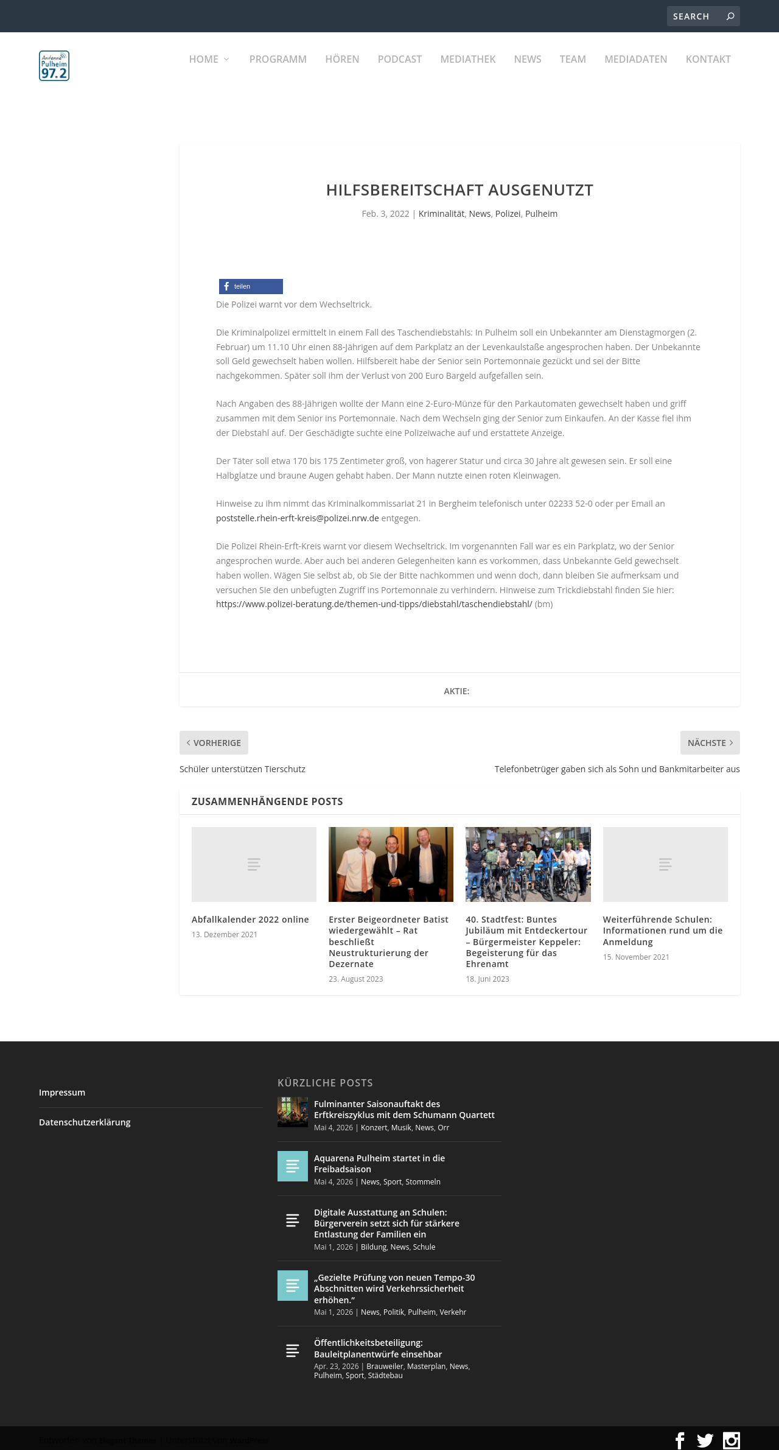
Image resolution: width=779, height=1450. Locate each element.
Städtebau (385, 1370)
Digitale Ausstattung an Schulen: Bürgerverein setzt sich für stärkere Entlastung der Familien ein (386, 1217)
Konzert (374, 1122)
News (527, 73)
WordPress (249, 1435)
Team (573, 73)
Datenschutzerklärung (84, 1116)
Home (203, 73)
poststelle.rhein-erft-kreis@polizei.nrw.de (297, 512)
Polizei (508, 208)
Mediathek (467, 73)
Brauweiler (384, 1361)
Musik (401, 1122)
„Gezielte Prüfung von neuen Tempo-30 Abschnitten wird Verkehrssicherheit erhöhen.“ (394, 1283)
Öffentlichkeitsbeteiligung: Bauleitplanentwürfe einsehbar (378, 1342)
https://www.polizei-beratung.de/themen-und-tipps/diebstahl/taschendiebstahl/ (374, 598)
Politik (393, 1306)
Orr (443, 1122)
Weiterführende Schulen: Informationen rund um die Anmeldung (663, 924)
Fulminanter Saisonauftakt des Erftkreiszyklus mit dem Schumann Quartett (404, 1104)
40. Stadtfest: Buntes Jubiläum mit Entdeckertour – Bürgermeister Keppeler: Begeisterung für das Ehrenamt (526, 936)
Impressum (62, 1087)
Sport (392, 1175)
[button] (251, 281)
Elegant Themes (127, 1435)
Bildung (373, 1241)
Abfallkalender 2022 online (250, 914)
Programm (278, 73)
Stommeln (423, 1175)
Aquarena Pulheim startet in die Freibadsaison (379, 1158)
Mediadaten (636, 73)
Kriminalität (442, 208)
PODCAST (400, 73)
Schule (424, 1241)
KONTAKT (708, 73)
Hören (342, 73)
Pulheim (541, 208)
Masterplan (426, 1361)
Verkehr (452, 1306)
